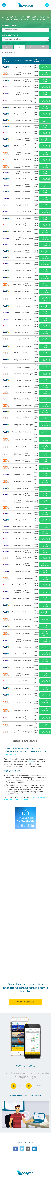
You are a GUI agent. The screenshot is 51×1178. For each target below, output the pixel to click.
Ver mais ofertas (25, 1002)
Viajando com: (10, 35)
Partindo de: (9, 25)
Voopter (11, 754)
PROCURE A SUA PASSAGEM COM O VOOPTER (24, 799)
